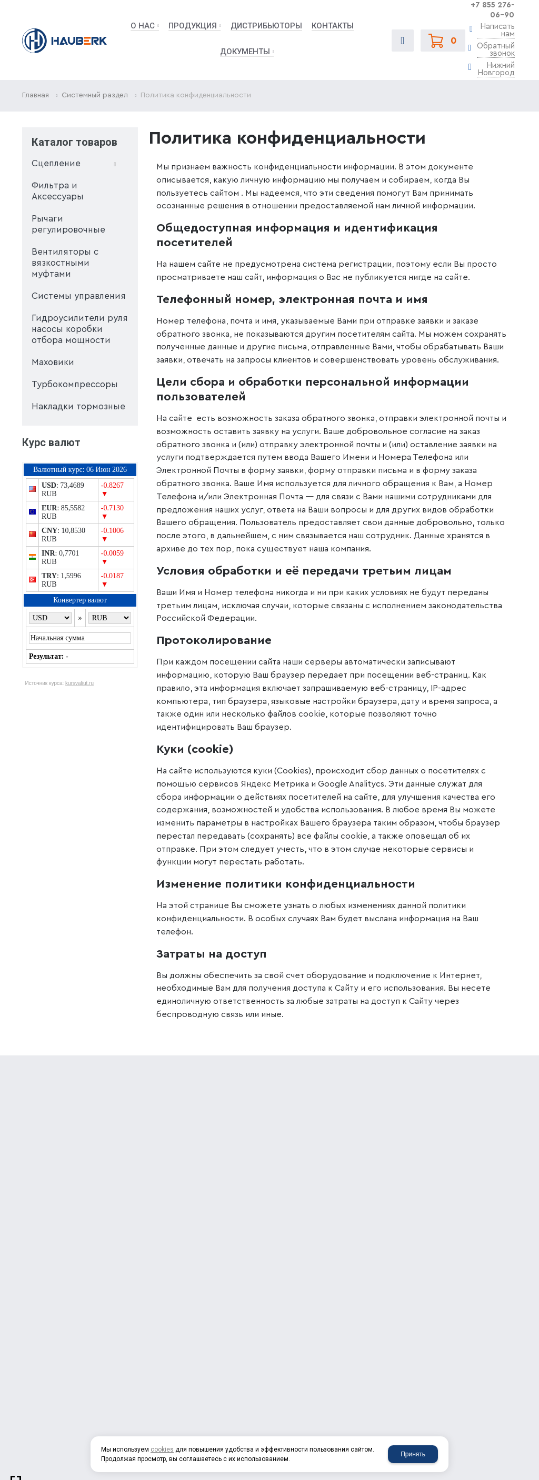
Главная (35, 95)
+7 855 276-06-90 (492, 10)
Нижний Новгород (496, 69)
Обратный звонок (496, 50)
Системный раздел (95, 95)
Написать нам (497, 30)
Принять (413, 1454)
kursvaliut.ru (79, 683)
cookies (162, 1449)
